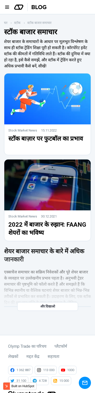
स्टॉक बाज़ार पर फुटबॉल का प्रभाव (45, 138)
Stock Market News (22, 130)
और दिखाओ (47, 306)
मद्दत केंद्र (33, 356)
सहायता (53, 356)
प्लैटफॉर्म (60, 346)
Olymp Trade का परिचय (27, 346)
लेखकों (13, 356)
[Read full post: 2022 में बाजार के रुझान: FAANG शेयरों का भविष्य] (47, 209)
